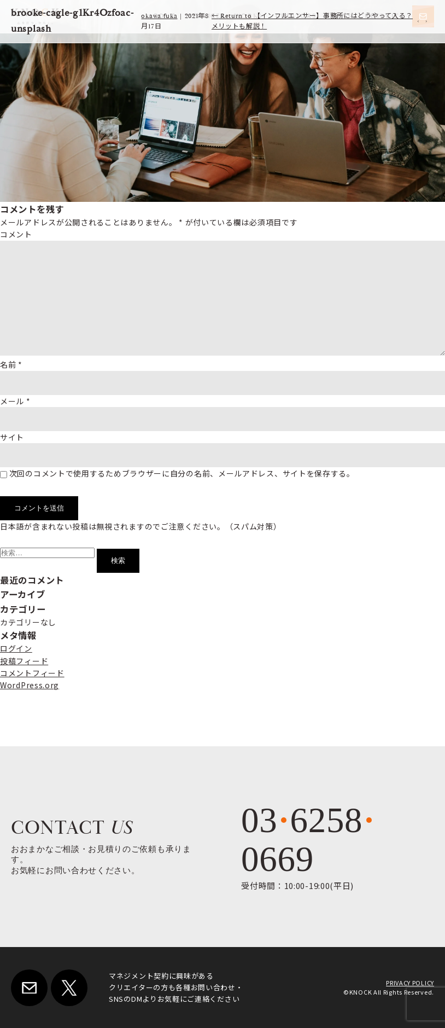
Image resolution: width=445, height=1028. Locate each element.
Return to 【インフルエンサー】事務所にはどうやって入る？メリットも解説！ (312, 21)
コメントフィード (32, 672)
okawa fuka (159, 16)
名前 (11, 364)
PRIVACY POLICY (410, 982)
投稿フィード (24, 660)
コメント (16, 234)
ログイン (16, 648)
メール (15, 401)
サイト (12, 437)
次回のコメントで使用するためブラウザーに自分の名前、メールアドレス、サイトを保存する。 (182, 473)
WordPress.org (29, 684)
